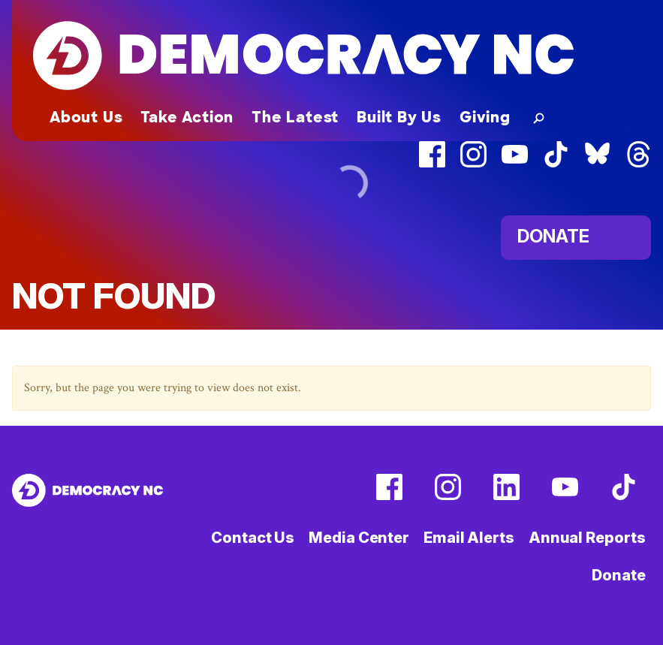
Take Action (187, 117)
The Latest (295, 117)
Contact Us (252, 538)
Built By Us (399, 117)
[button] (536, 117)
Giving (485, 117)
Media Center (359, 538)
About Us (86, 117)
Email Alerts (468, 538)
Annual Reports (587, 538)
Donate (618, 575)
